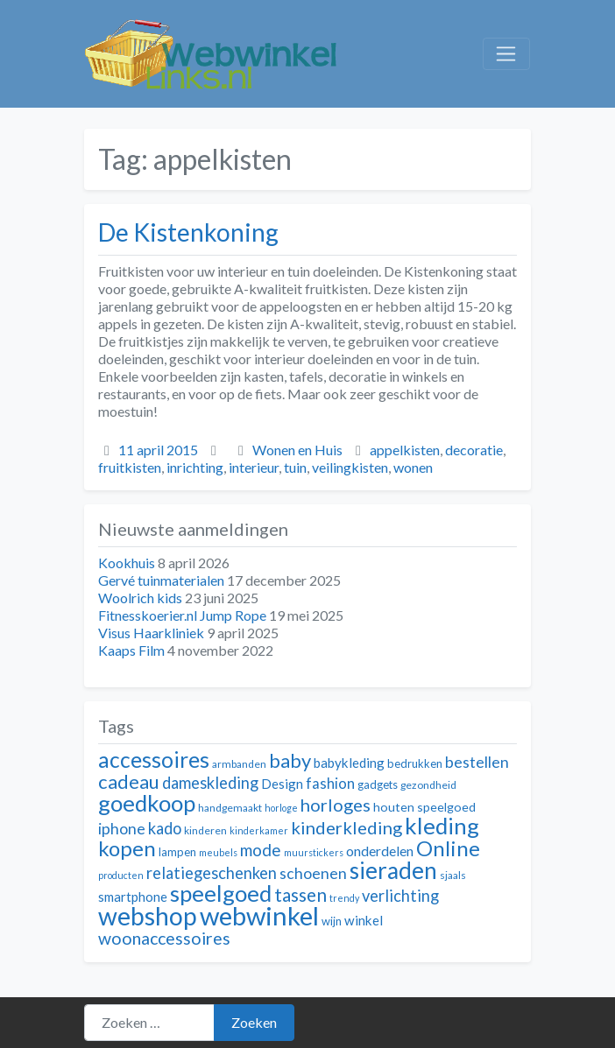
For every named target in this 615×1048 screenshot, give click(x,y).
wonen (413, 467)
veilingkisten (350, 467)
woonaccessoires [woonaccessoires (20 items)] (164, 938)
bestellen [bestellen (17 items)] (477, 762)
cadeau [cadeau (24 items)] (128, 781)
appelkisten (405, 449)
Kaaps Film (131, 650)
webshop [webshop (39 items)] (147, 916)
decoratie (474, 449)
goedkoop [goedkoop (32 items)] (146, 803)
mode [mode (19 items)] (260, 850)
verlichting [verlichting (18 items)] (400, 895)
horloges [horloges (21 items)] (335, 804)
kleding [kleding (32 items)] (442, 826)
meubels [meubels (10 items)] (218, 852)
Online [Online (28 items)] (448, 848)
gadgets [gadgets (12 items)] (377, 784)
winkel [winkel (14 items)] (363, 920)
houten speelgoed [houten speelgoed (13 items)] (424, 806)
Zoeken (254, 1022)
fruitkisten (129, 467)
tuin (295, 467)
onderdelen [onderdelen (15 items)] (380, 850)
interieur (254, 467)
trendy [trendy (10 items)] (344, 898)
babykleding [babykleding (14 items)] (349, 762)
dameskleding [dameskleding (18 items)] (210, 782)
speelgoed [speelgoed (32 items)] (221, 893)
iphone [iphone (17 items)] (121, 828)
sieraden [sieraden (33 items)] (393, 870)
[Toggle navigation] (506, 54)
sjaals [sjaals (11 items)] (453, 875)
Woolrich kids (140, 597)
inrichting (194, 467)
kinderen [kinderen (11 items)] (205, 830)
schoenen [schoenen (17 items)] (313, 873)
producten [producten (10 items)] (121, 875)
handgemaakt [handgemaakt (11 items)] (230, 807)
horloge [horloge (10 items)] (281, 807)
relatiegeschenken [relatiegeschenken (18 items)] (211, 873)
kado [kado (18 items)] (164, 828)
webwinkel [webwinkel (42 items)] (259, 915)
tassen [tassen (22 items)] (300, 894)
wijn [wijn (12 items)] (332, 921)
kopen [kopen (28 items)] (127, 848)
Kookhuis (126, 562)
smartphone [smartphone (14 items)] (132, 896)
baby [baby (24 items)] (290, 760)
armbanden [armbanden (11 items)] (239, 763)
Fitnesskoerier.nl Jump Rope (182, 615)
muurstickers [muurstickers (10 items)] (313, 852)
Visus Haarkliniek (151, 632)
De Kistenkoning (188, 232)
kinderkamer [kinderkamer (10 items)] (259, 830)
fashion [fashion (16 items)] (330, 783)
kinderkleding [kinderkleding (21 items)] (346, 827)
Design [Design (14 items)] (282, 783)
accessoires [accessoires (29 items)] (153, 759)
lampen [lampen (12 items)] (177, 852)
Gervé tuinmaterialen (161, 580)
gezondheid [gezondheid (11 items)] (428, 784)
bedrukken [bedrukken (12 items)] (414, 763)
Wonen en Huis (297, 449)
